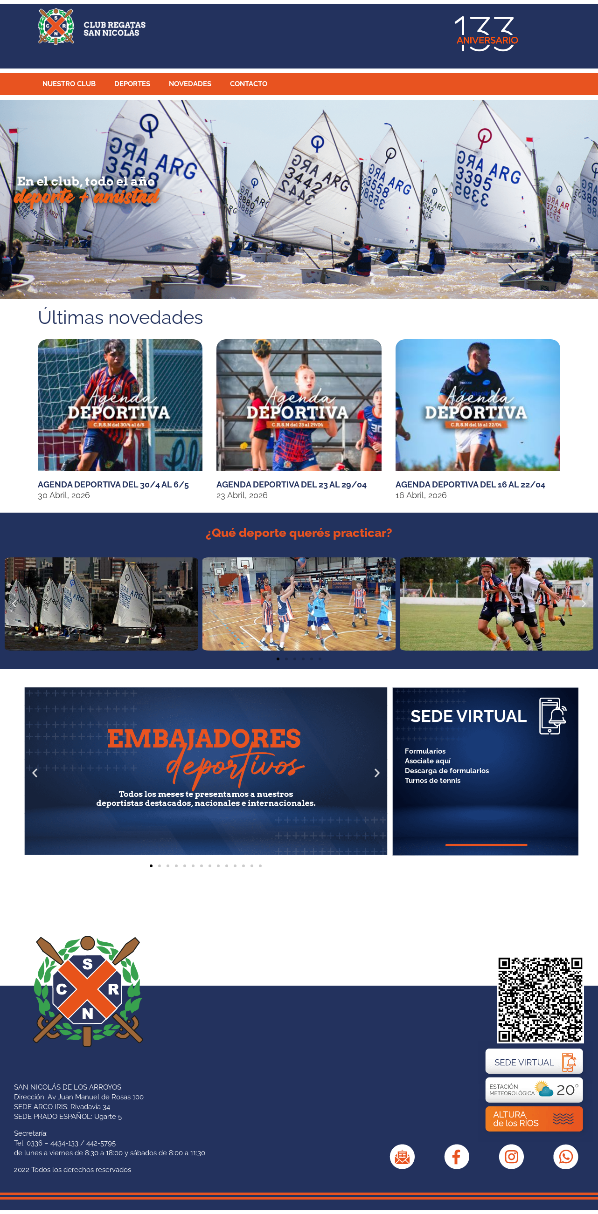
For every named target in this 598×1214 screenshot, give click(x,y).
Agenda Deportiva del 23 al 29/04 (291, 484)
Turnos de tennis (432, 780)
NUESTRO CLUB (69, 84)
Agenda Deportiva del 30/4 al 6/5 (113, 484)
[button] (14, 604)
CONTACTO (248, 84)
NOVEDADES (190, 84)
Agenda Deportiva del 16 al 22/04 (470, 484)
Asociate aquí (428, 761)
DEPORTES (132, 84)
